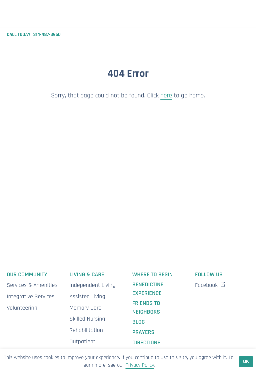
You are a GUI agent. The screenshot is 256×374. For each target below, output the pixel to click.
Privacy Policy (139, 365)
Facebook (210, 285)
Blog (138, 322)
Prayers (143, 332)
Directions (146, 342)
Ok (246, 361)
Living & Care (87, 274)
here (166, 95)
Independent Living (93, 285)
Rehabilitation (86, 330)
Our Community (27, 274)
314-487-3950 (47, 34)
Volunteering (22, 308)
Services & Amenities (32, 285)
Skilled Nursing (87, 319)
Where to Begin (152, 274)
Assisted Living (87, 296)
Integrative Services (30, 296)
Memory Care (86, 308)
